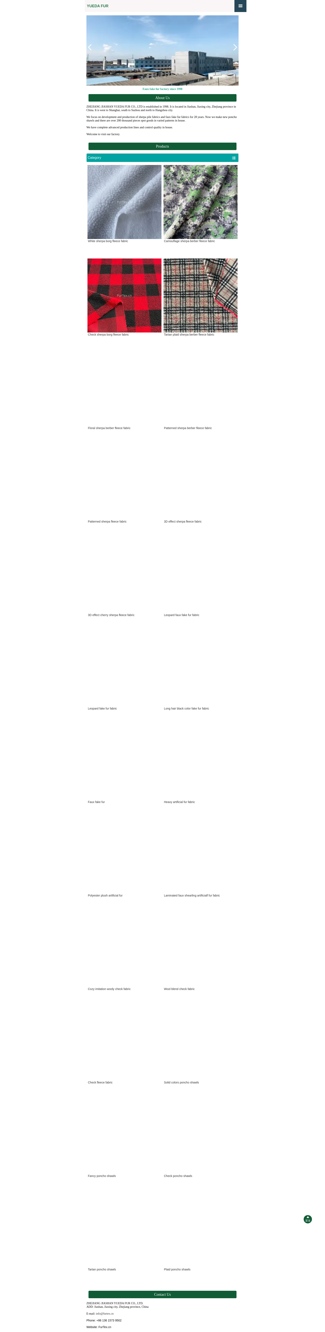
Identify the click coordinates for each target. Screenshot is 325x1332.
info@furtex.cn (105, 1313)
